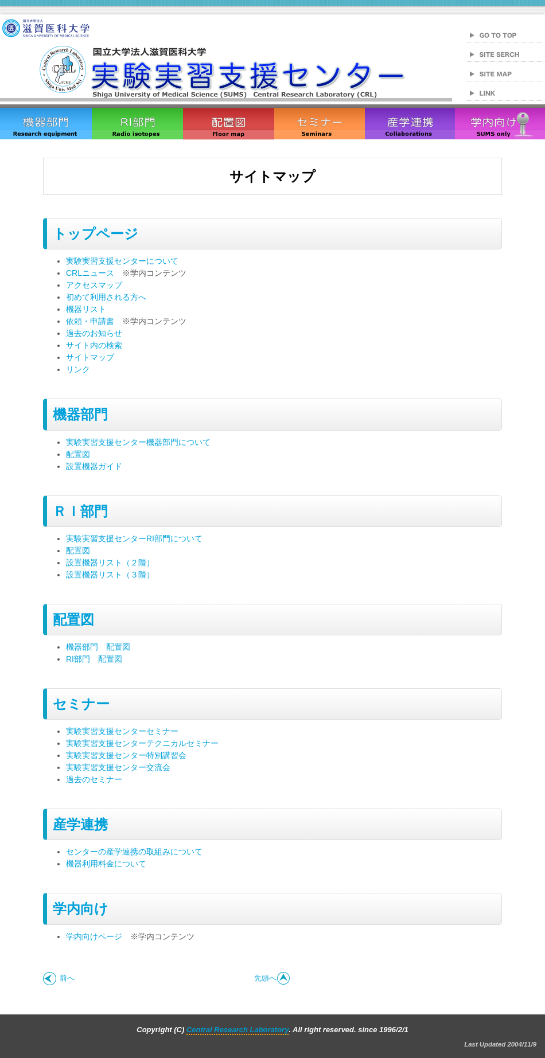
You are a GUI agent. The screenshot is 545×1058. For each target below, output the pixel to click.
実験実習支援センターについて (122, 261)
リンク (78, 369)
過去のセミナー (94, 779)
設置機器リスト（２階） (110, 562)
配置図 (78, 454)
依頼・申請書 (90, 321)
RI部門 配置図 (94, 658)
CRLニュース (90, 273)
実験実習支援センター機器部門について (138, 442)
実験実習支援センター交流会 (118, 767)
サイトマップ (90, 357)
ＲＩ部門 (80, 511)
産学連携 (80, 824)
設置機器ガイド (94, 466)
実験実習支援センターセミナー (122, 731)
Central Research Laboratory (237, 1029)
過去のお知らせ (94, 333)
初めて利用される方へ (106, 297)
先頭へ (272, 978)
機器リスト (86, 309)
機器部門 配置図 (98, 646)
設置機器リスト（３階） (110, 574)
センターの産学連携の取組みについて (134, 851)
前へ (59, 978)
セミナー (81, 704)
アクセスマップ (94, 285)
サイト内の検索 (94, 345)
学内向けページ (94, 936)
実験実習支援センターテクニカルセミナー (142, 743)
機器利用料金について (106, 863)
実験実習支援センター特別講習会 (126, 755)
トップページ (95, 233)
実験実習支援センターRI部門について (134, 538)
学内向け (80, 908)
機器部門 (80, 414)
